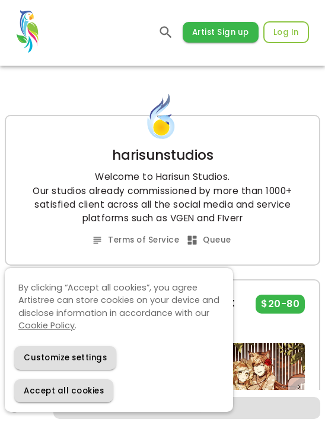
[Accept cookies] (63, 390)
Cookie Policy (46, 325)
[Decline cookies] (65, 357)
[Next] (299, 386)
